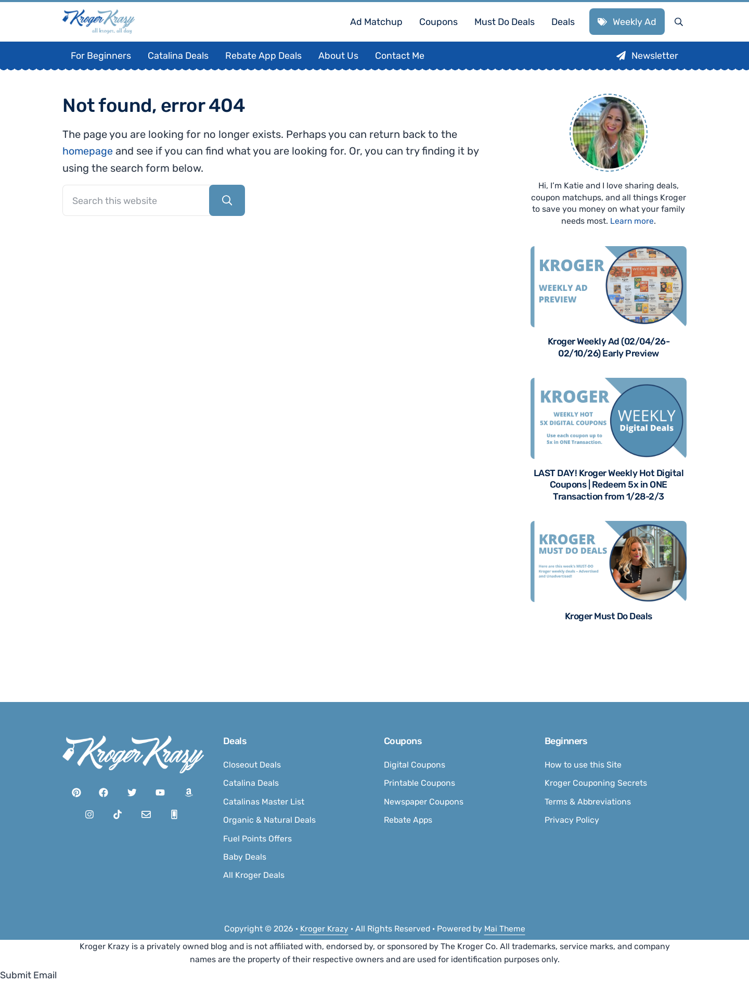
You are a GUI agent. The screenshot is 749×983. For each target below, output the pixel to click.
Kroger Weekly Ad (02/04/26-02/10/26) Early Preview (608, 364)
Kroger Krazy (323, 929)
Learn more (632, 238)
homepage (88, 168)
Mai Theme (505, 929)
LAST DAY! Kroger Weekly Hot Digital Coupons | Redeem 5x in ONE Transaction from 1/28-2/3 (609, 503)
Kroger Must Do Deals (608, 635)
